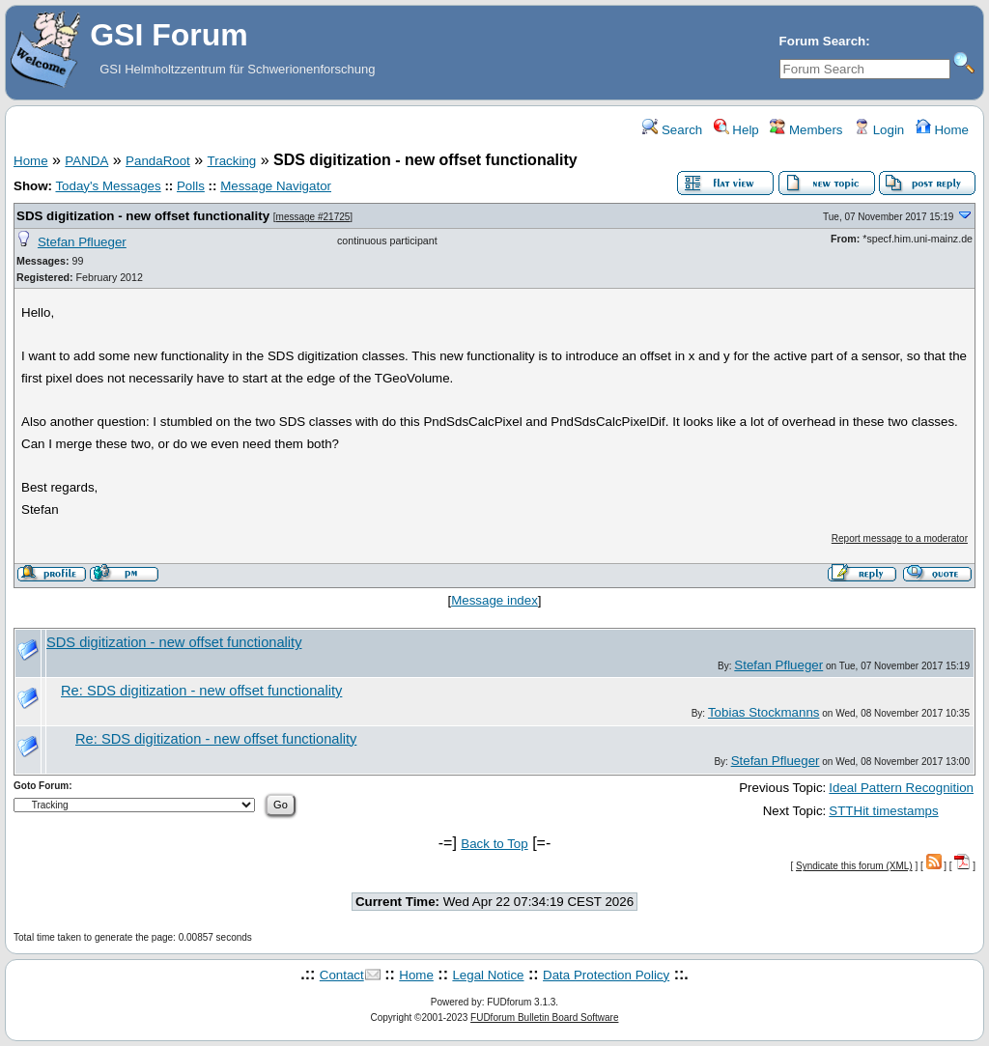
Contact (342, 975)
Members (806, 130)
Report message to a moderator (900, 538)
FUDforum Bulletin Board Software (544, 1017)
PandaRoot (158, 161)
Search (672, 130)
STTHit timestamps (883, 811)
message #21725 (313, 217)
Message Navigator (275, 186)
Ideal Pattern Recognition (901, 787)
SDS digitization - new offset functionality (142, 216)
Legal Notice (487, 975)
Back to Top (494, 843)
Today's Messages (107, 186)
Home (942, 130)
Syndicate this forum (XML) (854, 866)
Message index (494, 600)
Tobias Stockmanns (764, 712)
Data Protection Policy (606, 975)
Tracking (232, 161)
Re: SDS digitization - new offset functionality (201, 690)
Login (879, 130)
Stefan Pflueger (82, 242)
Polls (191, 186)
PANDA (86, 161)
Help (736, 130)
